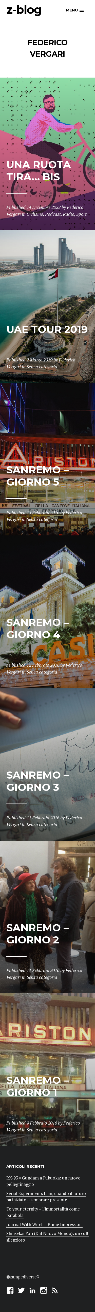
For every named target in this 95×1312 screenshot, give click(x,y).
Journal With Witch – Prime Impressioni (44, 1224)
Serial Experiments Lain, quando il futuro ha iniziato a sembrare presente (46, 1196)
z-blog (24, 10)
